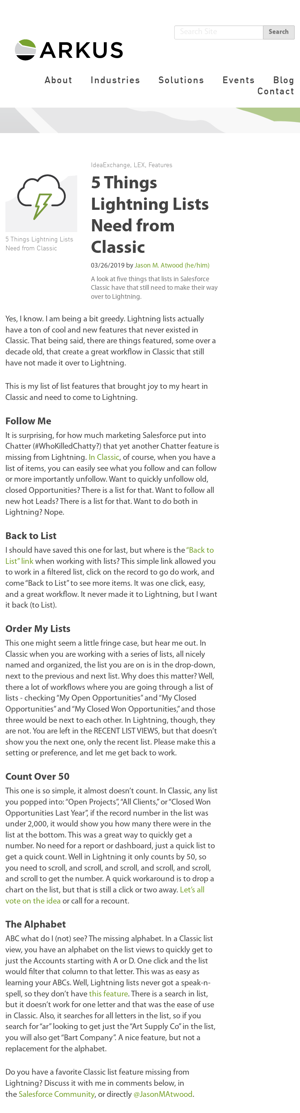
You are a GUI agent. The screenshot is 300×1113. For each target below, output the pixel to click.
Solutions (181, 79)
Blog (284, 79)
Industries (115, 79)
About (59, 79)
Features (160, 165)
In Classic (104, 458)
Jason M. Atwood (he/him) (172, 266)
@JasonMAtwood (163, 1095)
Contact (276, 90)
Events (238, 79)
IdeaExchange (110, 165)
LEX (139, 165)
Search (279, 32)
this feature (108, 994)
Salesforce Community (56, 1095)
